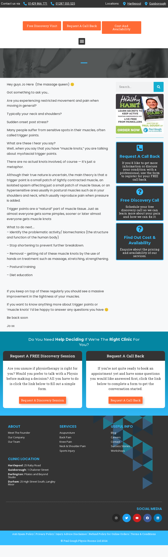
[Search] (159, 99)
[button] (82, 53)
